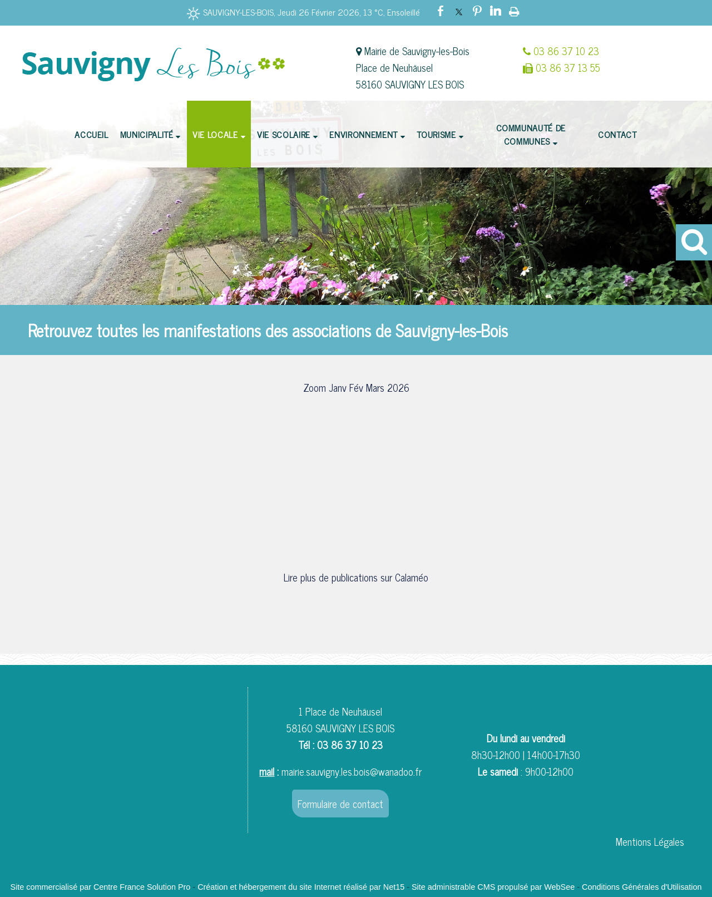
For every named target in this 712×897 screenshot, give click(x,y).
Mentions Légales (650, 841)
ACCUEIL (91, 134)
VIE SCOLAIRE (283, 134)
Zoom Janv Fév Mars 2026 (356, 387)
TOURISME (436, 134)
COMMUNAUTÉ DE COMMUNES (531, 134)
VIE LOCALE (215, 134)
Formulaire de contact (340, 803)
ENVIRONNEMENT (363, 134)
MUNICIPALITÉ (147, 134)
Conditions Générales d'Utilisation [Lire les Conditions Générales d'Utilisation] (642, 887)
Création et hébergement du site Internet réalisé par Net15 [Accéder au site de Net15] (300, 887)
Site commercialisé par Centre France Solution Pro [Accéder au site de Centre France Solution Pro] (100, 887)
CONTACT (617, 134)
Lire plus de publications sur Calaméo (356, 577)
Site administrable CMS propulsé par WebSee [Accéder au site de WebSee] (493, 887)
